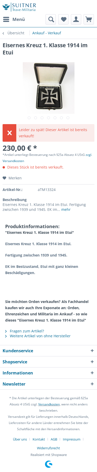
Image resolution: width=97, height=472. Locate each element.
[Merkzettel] (63, 19)
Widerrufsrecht (48, 448)
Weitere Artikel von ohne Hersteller (38, 335)
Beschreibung (15, 199)
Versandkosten (49, 404)
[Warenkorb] (89, 19)
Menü (14, 18)
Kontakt (39, 439)
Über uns (20, 439)
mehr (65, 209)
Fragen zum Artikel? (24, 331)
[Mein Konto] (76, 19)
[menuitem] (13, 19)
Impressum (71, 439)
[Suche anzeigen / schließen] (51, 19)
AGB (54, 439)
